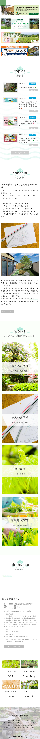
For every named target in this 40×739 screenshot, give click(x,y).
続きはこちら (8, 311)
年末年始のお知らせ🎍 (27, 87)
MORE (33, 90)
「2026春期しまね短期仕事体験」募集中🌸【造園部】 (28, 123)
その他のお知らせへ (20, 153)
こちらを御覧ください (14, 646)
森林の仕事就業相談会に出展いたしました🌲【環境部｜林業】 (28, 140)
